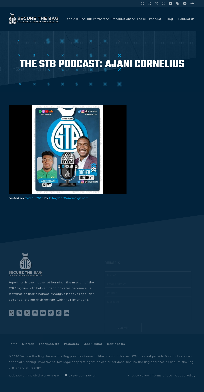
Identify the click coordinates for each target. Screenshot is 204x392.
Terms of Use (162, 375)
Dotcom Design (85, 375)
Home (13, 344)
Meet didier (93, 344)
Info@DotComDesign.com (69, 198)
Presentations (121, 19)
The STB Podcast (149, 19)
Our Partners (96, 19)
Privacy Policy (138, 375)
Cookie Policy (185, 375)
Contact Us (186, 19)
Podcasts (71, 344)
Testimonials (49, 344)
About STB (74, 19)
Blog (169, 19)
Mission (28, 344)
